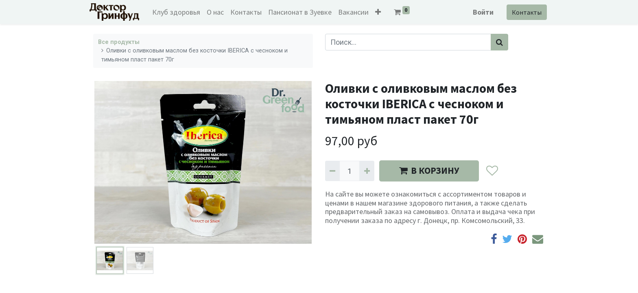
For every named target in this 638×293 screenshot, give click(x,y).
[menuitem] (180, 12)
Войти (479, 12)
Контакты (523, 12)
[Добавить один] (366, 171)
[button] (382, 12)
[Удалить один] (332, 171)
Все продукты (119, 42)
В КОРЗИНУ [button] (429, 170)
